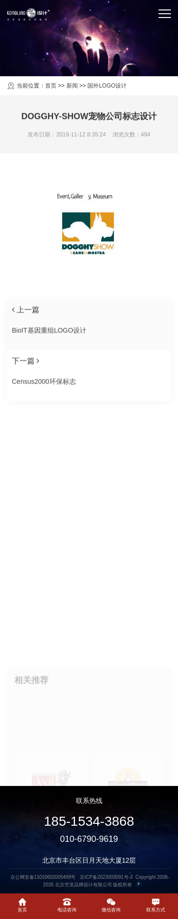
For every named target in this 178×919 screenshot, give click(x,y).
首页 (50, 85)
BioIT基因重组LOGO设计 (49, 337)
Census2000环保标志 (44, 388)
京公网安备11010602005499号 (43, 877)
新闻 (72, 85)
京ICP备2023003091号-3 (106, 877)
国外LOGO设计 (107, 85)
